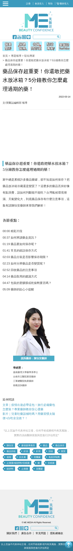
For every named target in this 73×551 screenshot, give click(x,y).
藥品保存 (59, 445)
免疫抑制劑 (54, 457)
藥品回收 (11, 451)
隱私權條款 (56, 533)
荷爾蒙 (37, 457)
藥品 (45, 445)
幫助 (50, 3)
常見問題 (41, 533)
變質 (63, 451)
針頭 (26, 451)
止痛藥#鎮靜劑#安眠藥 (18, 463)
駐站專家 (29, 55)
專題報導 (16, 55)
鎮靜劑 (10, 468)
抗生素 (22, 457)
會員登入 (39, 3)
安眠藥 (51, 463)
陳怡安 (10, 445)
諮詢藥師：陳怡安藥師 (34, 358)
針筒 (38, 451)
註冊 (28, 3)
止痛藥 (24, 468)
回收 (51, 451)
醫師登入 (63, 3)
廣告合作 (26, 533)
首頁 (5, 55)
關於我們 (12, 533)
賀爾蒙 (39, 468)
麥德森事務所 (28, 445)
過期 (9, 457)
